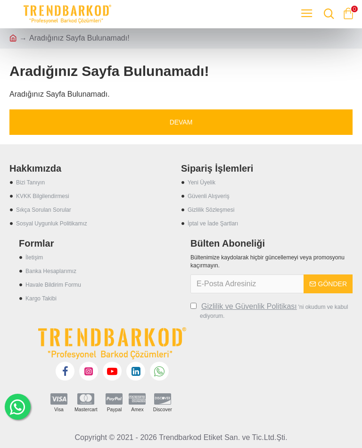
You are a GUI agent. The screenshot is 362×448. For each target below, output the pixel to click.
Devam (181, 122)
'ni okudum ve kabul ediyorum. (269, 310)
